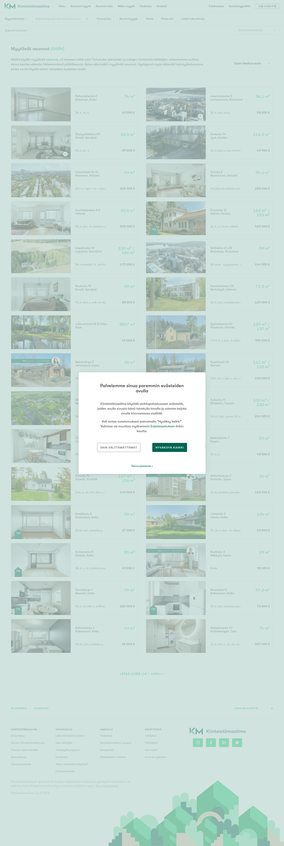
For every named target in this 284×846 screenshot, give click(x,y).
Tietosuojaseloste (141, 466)
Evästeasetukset (162, 426)
